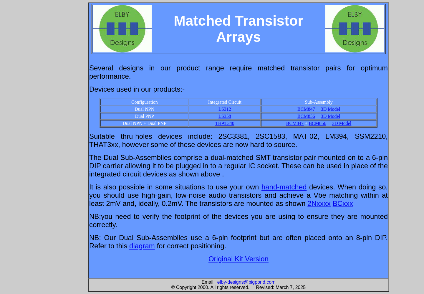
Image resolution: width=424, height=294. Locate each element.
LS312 (224, 109)
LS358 (224, 116)
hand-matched (284, 187)
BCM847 (306, 109)
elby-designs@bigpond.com (246, 282)
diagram (142, 246)
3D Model (330, 109)
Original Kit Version (238, 259)
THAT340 (224, 123)
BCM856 (306, 116)
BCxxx (343, 203)
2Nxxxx (319, 203)
